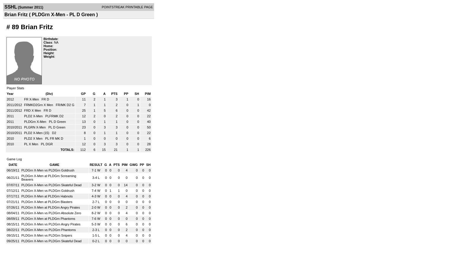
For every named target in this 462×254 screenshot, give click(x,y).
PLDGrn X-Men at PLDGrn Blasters (47, 202)
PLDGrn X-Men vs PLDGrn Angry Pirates (51, 224)
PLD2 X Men (33, 138)
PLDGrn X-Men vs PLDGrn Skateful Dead (52, 185)
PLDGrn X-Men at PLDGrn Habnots (47, 196)
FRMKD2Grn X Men (39, 105)
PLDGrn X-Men (35, 121)
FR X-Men (32, 99)
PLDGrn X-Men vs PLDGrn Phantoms (49, 230)
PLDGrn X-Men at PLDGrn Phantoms (48, 218)
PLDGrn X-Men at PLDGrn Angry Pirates (51, 207)
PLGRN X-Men (35, 127)
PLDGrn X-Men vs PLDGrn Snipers (47, 235)
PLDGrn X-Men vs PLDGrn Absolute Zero (51, 213)
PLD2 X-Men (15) (37, 133)
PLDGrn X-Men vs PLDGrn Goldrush (48, 170)
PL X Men (31, 144)
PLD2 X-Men (34, 116)
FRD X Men (33, 110)
